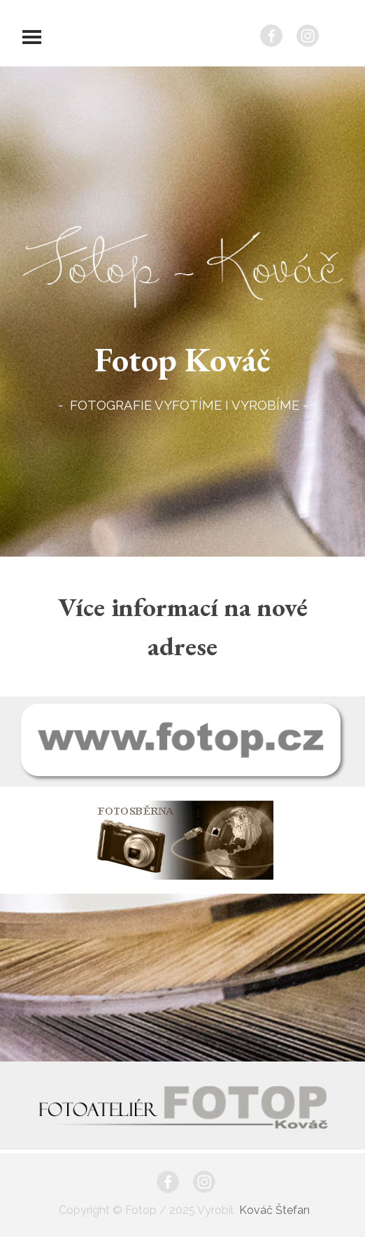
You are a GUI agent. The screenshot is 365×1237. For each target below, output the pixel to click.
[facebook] (271, 35)
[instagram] (307, 35)
